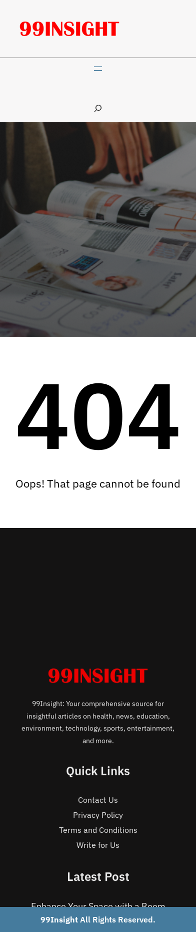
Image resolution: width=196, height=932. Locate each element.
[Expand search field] (98, 108)
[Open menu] (98, 68)
